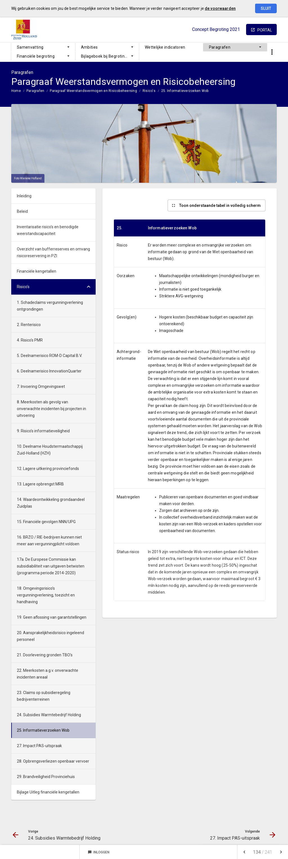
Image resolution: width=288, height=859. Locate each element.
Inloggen (98, 852)
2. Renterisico (29, 324)
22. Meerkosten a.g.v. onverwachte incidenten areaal (47, 673)
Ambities (89, 47)
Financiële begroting (36, 56)
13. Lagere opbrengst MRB (40, 484)
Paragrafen (220, 47)
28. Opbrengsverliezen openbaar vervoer (53, 761)
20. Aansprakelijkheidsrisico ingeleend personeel (50, 636)
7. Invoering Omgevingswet (41, 386)
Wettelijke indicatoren (165, 47)
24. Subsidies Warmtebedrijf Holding (49, 715)
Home (16, 91)
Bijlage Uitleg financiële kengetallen (48, 792)
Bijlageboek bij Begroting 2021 (109, 56)
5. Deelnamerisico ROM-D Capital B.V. (49, 355)
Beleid (22, 211)
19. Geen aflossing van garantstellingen (51, 617)
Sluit (266, 8)
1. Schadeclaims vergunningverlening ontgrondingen (50, 305)
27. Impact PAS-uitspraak (39, 745)
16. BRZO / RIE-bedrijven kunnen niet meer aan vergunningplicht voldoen (49, 540)
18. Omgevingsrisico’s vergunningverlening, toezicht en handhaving (46, 595)
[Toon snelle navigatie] (272, 52)
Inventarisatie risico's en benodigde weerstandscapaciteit (47, 230)
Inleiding (24, 196)
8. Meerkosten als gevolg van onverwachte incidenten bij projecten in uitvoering (51, 409)
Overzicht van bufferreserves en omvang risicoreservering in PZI (53, 252)
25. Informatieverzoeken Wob (184, 91)
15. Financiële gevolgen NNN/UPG (46, 521)
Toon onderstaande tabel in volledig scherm (220, 205)
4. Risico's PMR (30, 340)
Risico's (149, 91)
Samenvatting (30, 47)
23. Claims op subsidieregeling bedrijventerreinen (43, 696)
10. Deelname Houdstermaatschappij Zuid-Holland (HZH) (50, 449)
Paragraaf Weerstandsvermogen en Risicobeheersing (93, 91)
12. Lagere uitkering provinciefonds (48, 468)
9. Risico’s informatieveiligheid (43, 431)
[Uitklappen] (89, 287)
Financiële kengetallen (36, 271)
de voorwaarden (220, 8)
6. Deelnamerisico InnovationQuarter (49, 371)
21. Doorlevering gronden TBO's (45, 655)
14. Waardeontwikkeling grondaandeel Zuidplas (51, 502)
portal (264, 30)
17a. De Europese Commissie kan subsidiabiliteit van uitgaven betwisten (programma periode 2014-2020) (50, 566)
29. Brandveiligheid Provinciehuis (46, 776)
